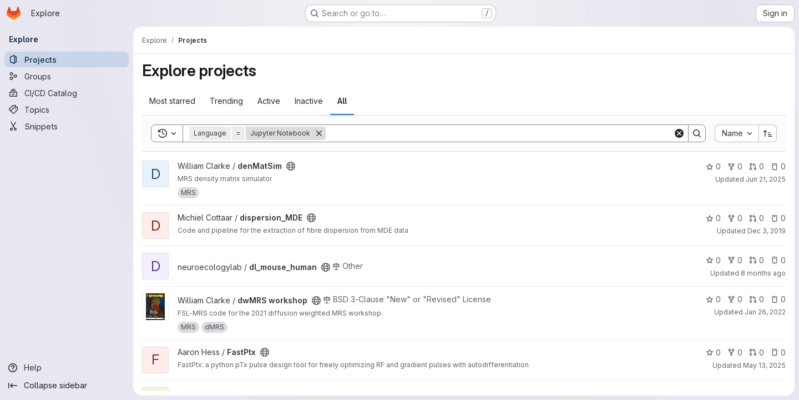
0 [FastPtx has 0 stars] (713, 352)
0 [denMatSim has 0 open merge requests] (756, 166)
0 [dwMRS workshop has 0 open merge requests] (756, 299)
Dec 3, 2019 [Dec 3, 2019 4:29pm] (766, 231)
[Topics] (66, 109)
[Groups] (66, 76)
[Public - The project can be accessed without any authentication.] (290, 166)
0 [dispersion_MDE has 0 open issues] (778, 218)
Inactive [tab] (309, 101)
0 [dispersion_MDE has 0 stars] (713, 218)
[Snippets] (66, 126)
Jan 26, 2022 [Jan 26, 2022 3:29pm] (765, 312)
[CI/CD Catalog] (66, 93)
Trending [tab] (226, 101)
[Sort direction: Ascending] (768, 133)
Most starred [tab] (172, 101)
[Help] (66, 368)
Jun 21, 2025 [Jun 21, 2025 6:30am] (766, 179)
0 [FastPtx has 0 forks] (734, 352)
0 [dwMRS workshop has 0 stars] (713, 299)
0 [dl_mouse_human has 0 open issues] (778, 260)
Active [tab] (268, 101)
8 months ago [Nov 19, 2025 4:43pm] (763, 273)
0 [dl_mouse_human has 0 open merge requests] (756, 260)
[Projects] (66, 59)
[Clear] (679, 133)
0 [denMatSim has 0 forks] (734, 166)
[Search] (499, 133)
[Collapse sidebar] (66, 385)
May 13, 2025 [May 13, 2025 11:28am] (764, 365)
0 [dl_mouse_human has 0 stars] (713, 260)
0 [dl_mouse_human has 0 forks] (734, 260)
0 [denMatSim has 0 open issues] (778, 166)
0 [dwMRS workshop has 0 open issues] (778, 299)
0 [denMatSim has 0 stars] (713, 166)
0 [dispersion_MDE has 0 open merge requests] (756, 218)
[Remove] (319, 133)
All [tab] (342, 101)
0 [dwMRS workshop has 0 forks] (734, 299)
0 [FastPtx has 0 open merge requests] (756, 352)
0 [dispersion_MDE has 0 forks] (734, 218)
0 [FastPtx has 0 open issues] (778, 352)
